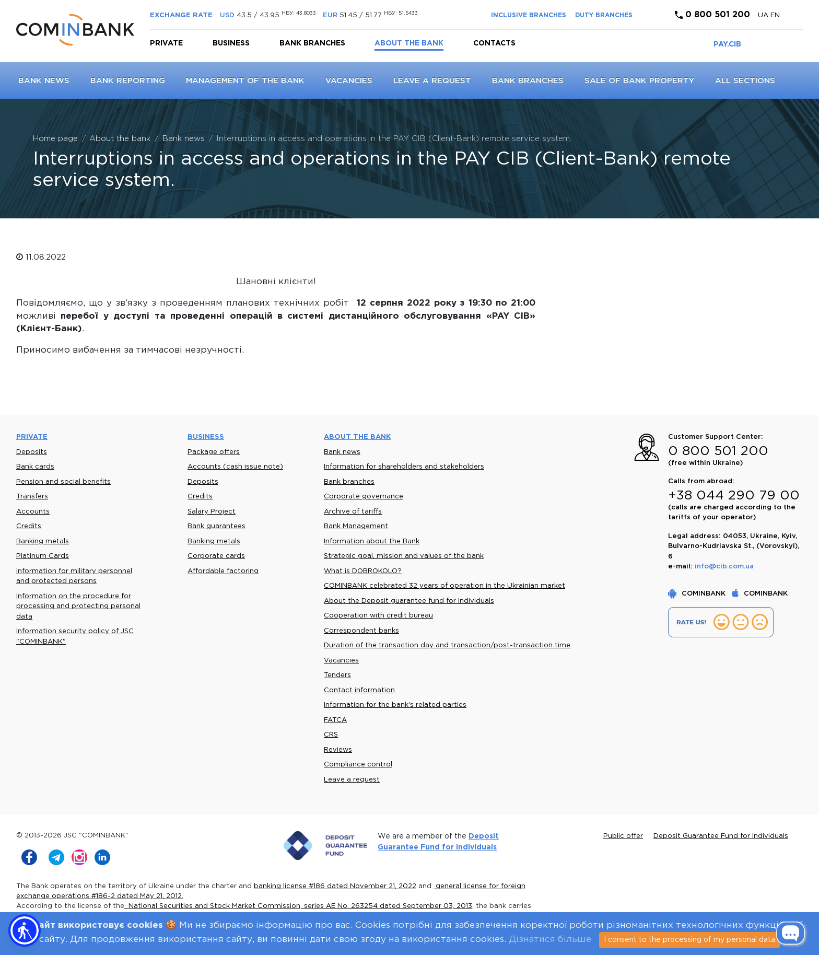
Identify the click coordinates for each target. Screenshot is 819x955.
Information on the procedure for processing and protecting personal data (78, 606)
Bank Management (356, 526)
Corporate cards (216, 556)
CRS (331, 735)
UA (764, 15)
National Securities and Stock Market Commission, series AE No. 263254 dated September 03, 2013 (298, 906)
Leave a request (432, 80)
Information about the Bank (371, 541)
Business (231, 43)
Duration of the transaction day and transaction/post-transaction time (447, 645)
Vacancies (348, 80)
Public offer (623, 836)
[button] (24, 930)
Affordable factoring (223, 571)
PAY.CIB (727, 44)
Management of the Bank (245, 80)
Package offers (214, 452)
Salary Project (212, 512)
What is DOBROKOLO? (363, 571)
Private (166, 43)
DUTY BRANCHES (604, 15)
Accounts (33, 512)
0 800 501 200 (712, 15)
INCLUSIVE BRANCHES (528, 15)
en (775, 15)
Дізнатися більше (550, 940)
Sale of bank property (639, 80)
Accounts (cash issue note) (235, 467)
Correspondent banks (361, 631)
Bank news (43, 80)
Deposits (31, 452)
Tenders (337, 675)
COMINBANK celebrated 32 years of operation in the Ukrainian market (444, 586)
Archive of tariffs (353, 512)
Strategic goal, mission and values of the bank (404, 556)
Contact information (359, 690)
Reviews (338, 750)
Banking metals (42, 541)
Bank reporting (127, 80)
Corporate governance (363, 496)
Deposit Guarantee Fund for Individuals (720, 836)
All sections (745, 80)
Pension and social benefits (63, 482)
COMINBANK (698, 594)
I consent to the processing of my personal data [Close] (689, 940)
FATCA (335, 720)
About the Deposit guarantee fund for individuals (409, 601)
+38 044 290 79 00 (734, 496)
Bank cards (35, 467)
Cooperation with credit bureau (378, 616)
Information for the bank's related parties (395, 705)
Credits (28, 526)
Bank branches (312, 43)
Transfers (32, 496)
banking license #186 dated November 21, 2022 (335, 886)
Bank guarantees (216, 526)
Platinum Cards (42, 556)
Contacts (494, 43)
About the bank (409, 43)
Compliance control (358, 764)
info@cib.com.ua (724, 566)
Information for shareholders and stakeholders (404, 467)
